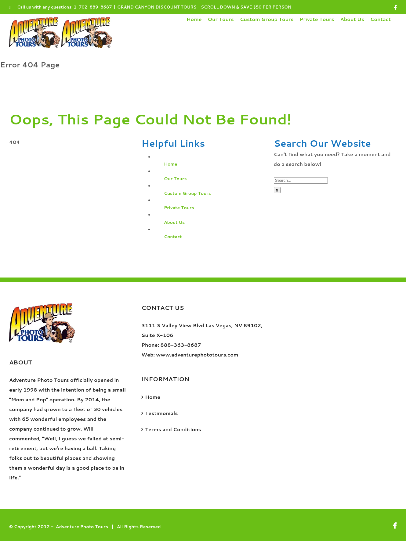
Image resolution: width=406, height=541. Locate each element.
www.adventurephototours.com (197, 354)
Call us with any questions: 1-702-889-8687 (60, 7)
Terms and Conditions (173, 429)
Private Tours (179, 208)
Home (170, 164)
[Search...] (301, 180)
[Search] (277, 190)
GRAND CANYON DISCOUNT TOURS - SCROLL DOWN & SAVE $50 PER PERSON (204, 7)
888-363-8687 (180, 344)
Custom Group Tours (187, 193)
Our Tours (175, 179)
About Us (174, 222)
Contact (173, 237)
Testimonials (161, 413)
